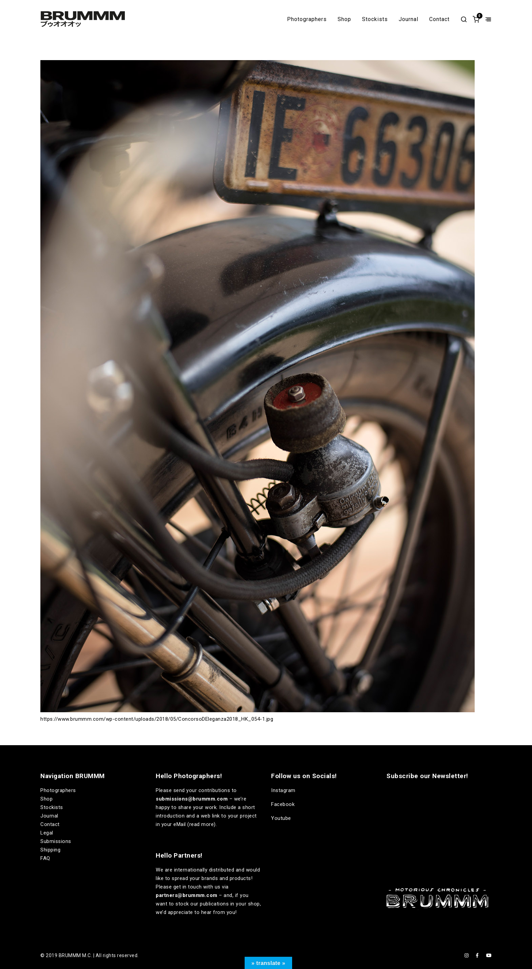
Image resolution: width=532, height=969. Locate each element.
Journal (408, 19)
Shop (344, 19)
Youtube (281, 818)
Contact (439, 19)
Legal (46, 833)
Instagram (283, 790)
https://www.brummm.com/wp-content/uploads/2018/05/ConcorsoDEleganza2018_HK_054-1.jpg (156, 719)
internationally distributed (204, 870)
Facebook (282, 804)
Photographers (307, 19)
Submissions (55, 841)
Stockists (375, 19)
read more (201, 824)
